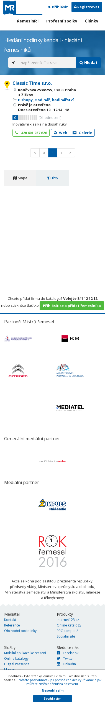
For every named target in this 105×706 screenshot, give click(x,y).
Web (60, 132)
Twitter (65, 658)
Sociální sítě (66, 636)
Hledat (89, 62)
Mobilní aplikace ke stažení (25, 653)
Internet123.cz (68, 619)
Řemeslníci (28, 21)
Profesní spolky (61, 21)
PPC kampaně (67, 630)
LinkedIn (66, 664)
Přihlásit (58, 6)
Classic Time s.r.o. (32, 83)
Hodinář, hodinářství (54, 99)
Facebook (67, 653)
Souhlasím (52, 698)
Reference (12, 625)
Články (91, 21)
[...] (47, 62)
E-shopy (25, 99)
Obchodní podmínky (20, 630)
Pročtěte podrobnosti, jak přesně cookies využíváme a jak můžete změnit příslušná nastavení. (59, 682)
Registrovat (86, 6)
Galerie (82, 132)
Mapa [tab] (20, 177)
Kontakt (10, 619)
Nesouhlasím (52, 690)
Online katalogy (69, 625)
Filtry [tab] (52, 177)
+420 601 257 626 (31, 132)
